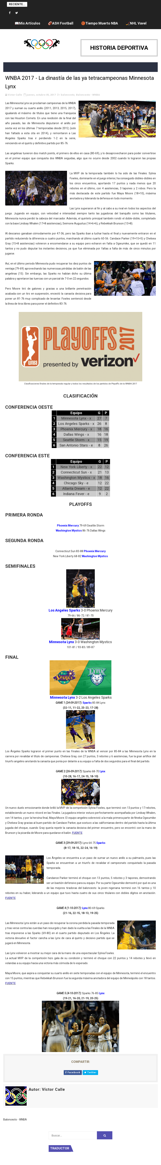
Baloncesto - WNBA (88, 94)
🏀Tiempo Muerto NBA (99, 23)
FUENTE (77, 832)
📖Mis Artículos (27, 23)
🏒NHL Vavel (136, 23)
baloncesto (68, 94)
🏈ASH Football (60, 23)
